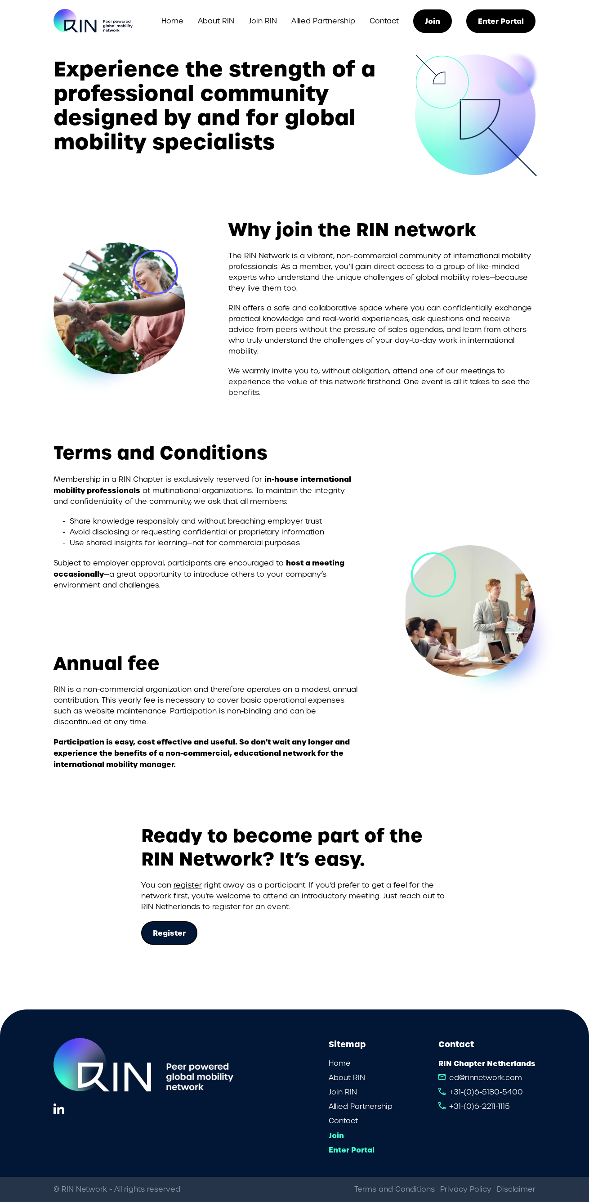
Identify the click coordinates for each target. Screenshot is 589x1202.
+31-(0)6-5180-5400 (486, 1092)
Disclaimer (516, 1189)
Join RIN (263, 21)
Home (172, 21)
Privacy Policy (465, 1189)
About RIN (216, 21)
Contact (384, 21)
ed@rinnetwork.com (485, 1077)
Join (432, 21)
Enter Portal (501, 21)
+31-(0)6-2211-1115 (479, 1106)
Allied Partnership (323, 21)
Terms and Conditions (394, 1189)
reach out (417, 896)
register (188, 885)
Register (169, 933)
